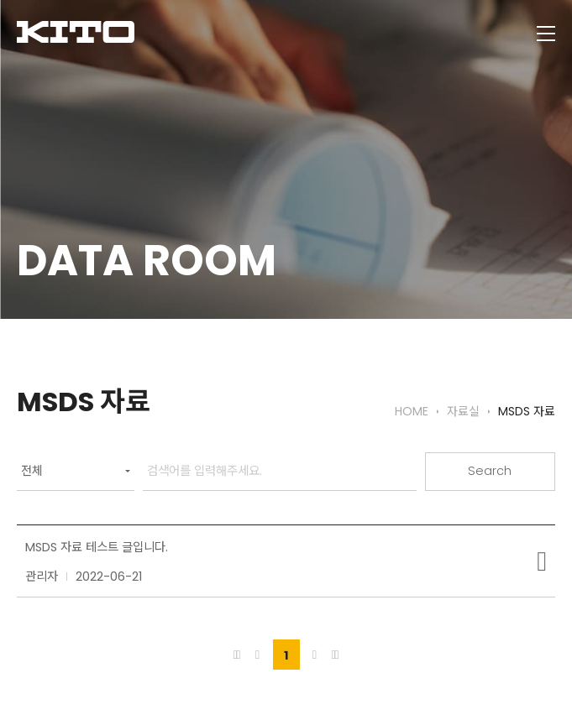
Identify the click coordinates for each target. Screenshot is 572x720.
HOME (411, 411)
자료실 (463, 411)
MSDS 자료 (526, 411)
